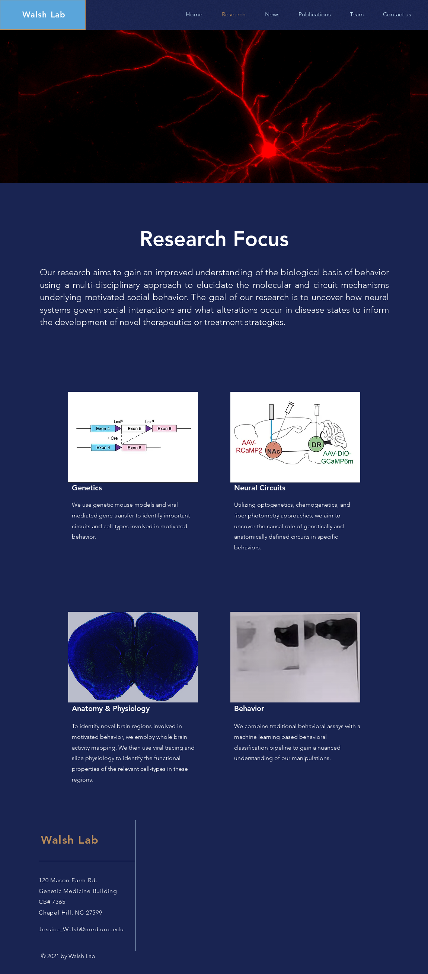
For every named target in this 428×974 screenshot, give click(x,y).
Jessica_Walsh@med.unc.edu (81, 929)
